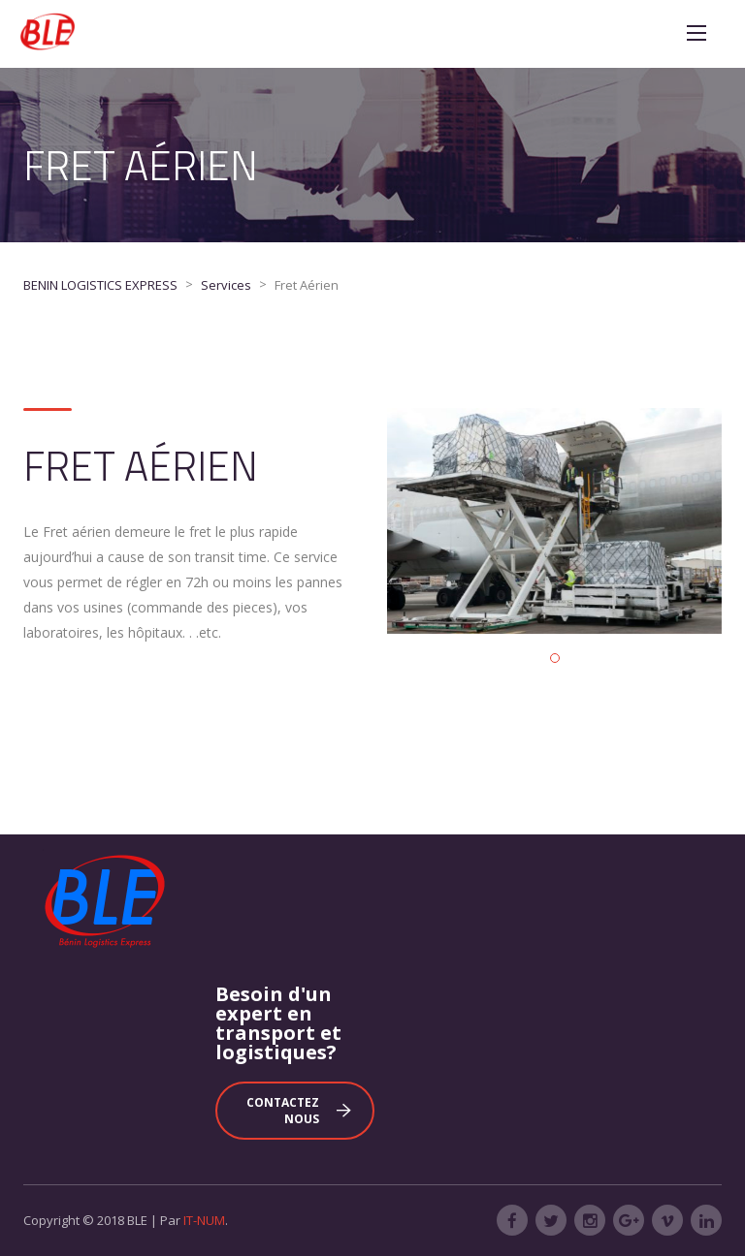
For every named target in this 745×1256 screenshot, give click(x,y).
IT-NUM (204, 1220)
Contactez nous (298, 1110)
